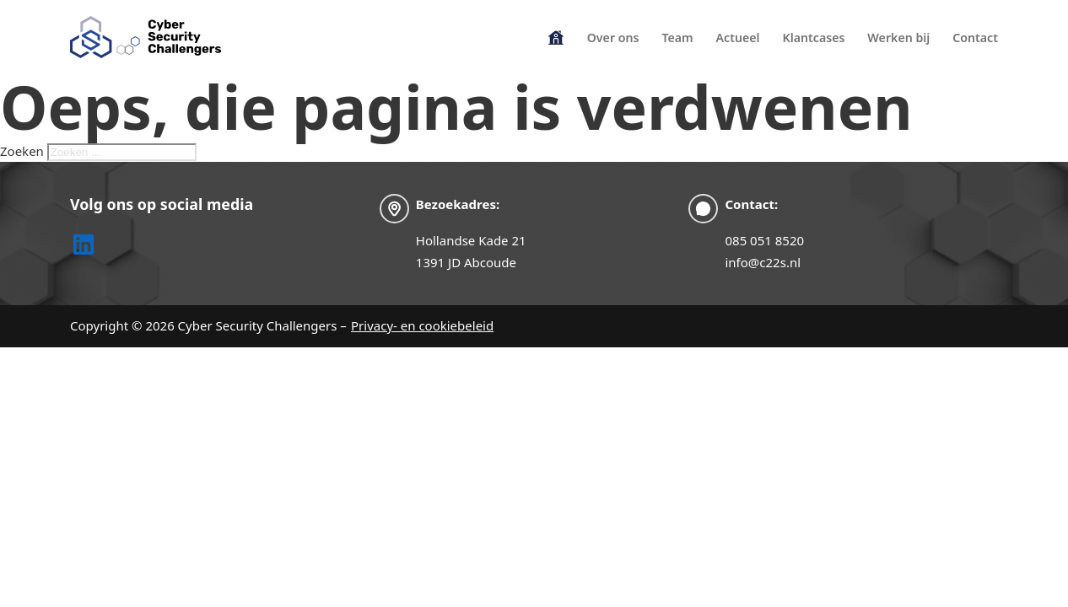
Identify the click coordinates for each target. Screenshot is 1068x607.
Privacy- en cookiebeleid (422, 325)
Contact (975, 37)
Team (677, 37)
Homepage (555, 36)
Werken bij (898, 37)
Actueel (738, 37)
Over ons (613, 37)
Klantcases (813, 37)
